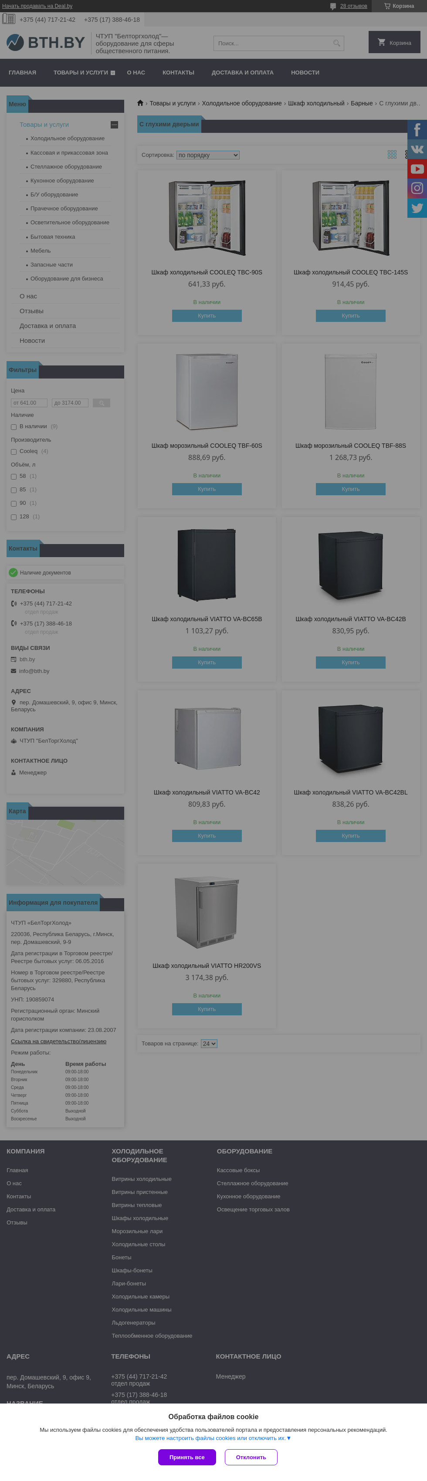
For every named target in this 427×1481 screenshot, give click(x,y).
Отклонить (251, 1457)
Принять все (187, 1457)
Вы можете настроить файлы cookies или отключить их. (210, 1438)
